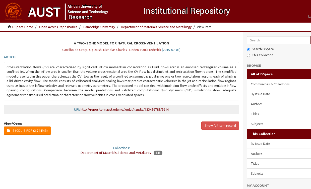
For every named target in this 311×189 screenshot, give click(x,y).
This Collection (260, 55)
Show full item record (220, 125)
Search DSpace (260, 49)
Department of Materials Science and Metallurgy (156, 27)
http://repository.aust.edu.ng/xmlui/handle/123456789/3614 (125, 109)
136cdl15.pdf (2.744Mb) (27, 130)
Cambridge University (99, 27)
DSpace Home (22, 27)
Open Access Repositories (58, 27)
